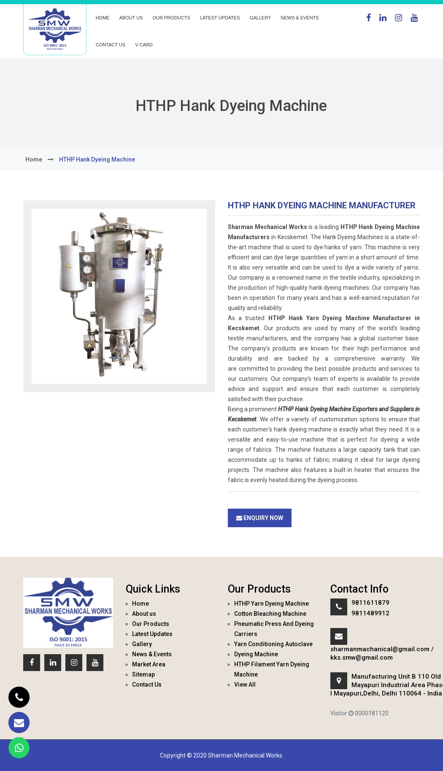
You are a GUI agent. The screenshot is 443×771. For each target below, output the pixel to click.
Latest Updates (220, 17)
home (33, 159)
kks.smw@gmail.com (361, 657)
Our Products (171, 17)
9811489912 (370, 613)
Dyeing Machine (256, 654)
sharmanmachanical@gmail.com (379, 649)
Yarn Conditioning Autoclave (273, 644)
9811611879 (370, 603)
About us (131, 17)
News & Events (300, 17)
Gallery (260, 17)
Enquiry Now (259, 518)
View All (245, 684)
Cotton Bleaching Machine (270, 613)
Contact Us (111, 44)
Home (103, 17)
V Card (144, 44)
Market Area (148, 664)
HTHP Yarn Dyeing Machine (271, 603)
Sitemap (143, 674)
